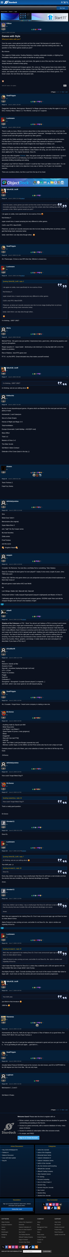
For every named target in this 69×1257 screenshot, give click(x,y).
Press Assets (40, 1234)
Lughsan (9, 1075)
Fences (3, 1229)
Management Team (42, 1227)
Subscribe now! (17, 1209)
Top (67, 104)
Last (66, 92)
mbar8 (8, 610)
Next (63, 92)
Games (21, 1219)
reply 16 (19, 798)
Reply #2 (4, 127)
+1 (3, 654)
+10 (3, 616)
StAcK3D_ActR (12, 189)
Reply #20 (4, 898)
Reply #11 (4, 564)
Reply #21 (4, 943)
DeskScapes (4, 1232)
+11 (3, 101)
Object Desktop (5, 1222)
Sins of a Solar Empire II (25, 1229)
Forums (39, 1242)
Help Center (58, 1222)
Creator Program (41, 1237)
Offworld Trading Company (26, 1237)
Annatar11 (10, 821)
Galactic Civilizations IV (25, 1227)
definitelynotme (12, 501)
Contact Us (40, 1239)
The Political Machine (24, 1234)
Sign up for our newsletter (11, 1251)
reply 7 (21, 856)
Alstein (9, 466)
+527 (3, 827)
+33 (3, 1022)
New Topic (62, 8)
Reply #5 (4, 275)
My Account (58, 1224)
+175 (3, 29)
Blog (38, 1224)
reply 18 (18, 868)
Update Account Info (60, 1234)
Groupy (3, 1237)
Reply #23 (4, 1029)
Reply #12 (4, 619)
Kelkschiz (10, 395)
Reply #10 (4, 510)
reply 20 (18, 949)
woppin (9, 555)
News (38, 1232)
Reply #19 (4, 851)
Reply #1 (4, 104)
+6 (3, 717)
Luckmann (10, 118)
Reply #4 (4, 255)
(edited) (23, 198)
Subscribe (47, 1251)
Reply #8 (4, 404)
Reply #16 (4, 772)
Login (15, 11)
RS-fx (8, 328)
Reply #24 (4, 1061)
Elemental (21, 1224)
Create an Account (59, 1227)
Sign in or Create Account (28, 1138)
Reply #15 (4, 721)
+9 (3, 507)
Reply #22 (4, 990)
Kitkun (9, 23)
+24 (3, 195)
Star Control (22, 1232)
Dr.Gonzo (10, 712)
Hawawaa (10, 1017)
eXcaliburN (10, 649)
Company (40, 1219)
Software (5, 1219)
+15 (3, 560)
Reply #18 (4, 830)
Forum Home (4, 11)
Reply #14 (4, 700)
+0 (3, 401)
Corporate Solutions (6, 1224)
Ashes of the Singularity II (25, 1222)
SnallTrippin (11, 96)
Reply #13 (4, 657)
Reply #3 (4, 198)
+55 (3, 472)
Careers (39, 1229)
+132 (3, 124)
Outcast (22, 155)
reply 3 (21, 281)
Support (58, 1219)
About (38, 1222)
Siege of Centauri (23, 1239)
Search (10, 11)
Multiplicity (4, 1234)
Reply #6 (4, 337)
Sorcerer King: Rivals (24, 1242)
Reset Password (59, 1232)
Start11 (3, 1227)
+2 (3, 1080)
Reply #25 (4, 1084)
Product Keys (58, 1229)
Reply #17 (4, 792)
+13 (3, 333)
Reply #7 (4, 377)
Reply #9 (4, 478)
